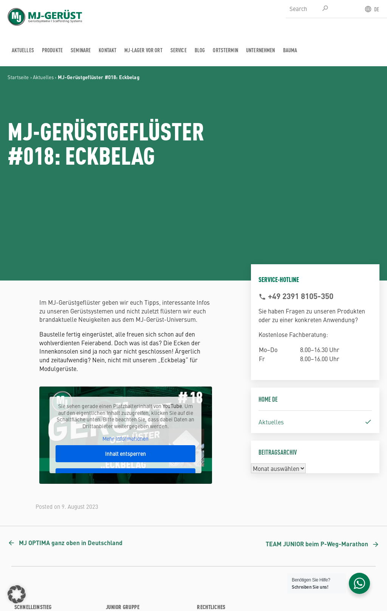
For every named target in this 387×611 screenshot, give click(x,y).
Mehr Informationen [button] (125, 438)
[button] (16, 594)
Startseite (18, 77)
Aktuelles (43, 77)
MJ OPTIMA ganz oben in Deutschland (70, 542)
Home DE (268, 398)
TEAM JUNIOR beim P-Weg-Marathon (317, 543)
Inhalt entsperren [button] (125, 453)
